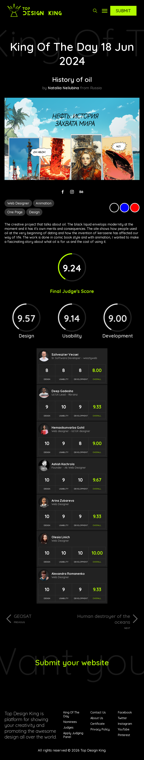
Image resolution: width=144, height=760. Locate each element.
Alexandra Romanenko (68, 574)
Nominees (70, 722)
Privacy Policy (100, 729)
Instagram (125, 724)
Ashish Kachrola (63, 464)
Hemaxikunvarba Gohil (68, 427)
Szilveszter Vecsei (65, 354)
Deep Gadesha (62, 391)
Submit (123, 10)
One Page (14, 212)
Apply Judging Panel (73, 735)
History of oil (72, 79)
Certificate (97, 724)
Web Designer (18, 203)
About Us (96, 718)
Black (114, 207)
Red (135, 207)
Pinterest (124, 735)
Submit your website (72, 662)
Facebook (125, 712)
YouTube (123, 729)
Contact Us (98, 712)
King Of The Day (71, 714)
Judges (68, 727)
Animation (43, 203)
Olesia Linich (61, 537)
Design (34, 212)
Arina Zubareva (63, 500)
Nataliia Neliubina (63, 87)
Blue (124, 207)
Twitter (122, 718)
